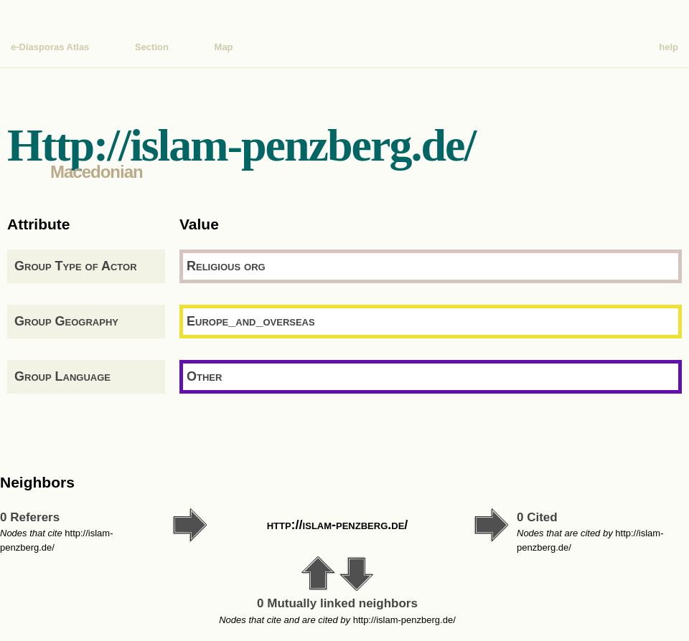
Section (152, 47)
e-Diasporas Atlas (50, 47)
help (668, 47)
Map (224, 47)
